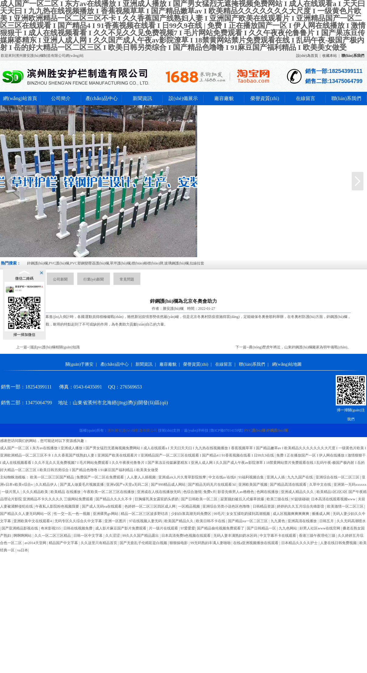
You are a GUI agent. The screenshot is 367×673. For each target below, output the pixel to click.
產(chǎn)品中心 (102, 98)
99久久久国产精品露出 (141, 535)
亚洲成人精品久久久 (298, 492)
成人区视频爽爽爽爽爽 (291, 514)
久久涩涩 (113, 535)
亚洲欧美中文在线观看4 (33, 521)
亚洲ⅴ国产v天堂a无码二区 (127, 484)
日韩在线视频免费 (78, 528)
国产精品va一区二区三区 (248, 521)
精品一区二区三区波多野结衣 (145, 514)
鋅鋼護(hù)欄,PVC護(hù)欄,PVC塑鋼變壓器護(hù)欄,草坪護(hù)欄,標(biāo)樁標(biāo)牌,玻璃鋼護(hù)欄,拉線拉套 (115, 263)
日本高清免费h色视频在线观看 (186, 535)
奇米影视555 (51, 528)
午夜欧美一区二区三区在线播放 (109, 492)
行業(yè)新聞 (93, 279)
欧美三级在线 (278, 499)
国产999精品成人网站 (169, 484)
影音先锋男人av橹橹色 (236, 492)
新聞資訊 (142, 98)
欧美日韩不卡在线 (211, 521)
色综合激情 (192, 492)
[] (226, 430)
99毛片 (219, 514)
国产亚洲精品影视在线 (20, 528)
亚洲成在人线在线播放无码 (159, 492)
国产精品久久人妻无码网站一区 (26, 514)
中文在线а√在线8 (222, 477)
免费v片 (209, 492)
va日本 (22, 550)
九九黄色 (278, 521)
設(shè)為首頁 (307, 55)
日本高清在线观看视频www (333, 499)
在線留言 (305, 98)
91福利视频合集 (251, 477)
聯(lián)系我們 (346, 98)
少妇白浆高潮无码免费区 (191, 514)
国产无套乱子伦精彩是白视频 (144, 543)
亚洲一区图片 (115, 521)
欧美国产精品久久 (179, 521)
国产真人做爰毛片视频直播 (82, 484)
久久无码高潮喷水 (351, 521)
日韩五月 (327, 521)
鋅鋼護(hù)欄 (337, 317)
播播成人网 (321, 514)
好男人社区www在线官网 (320, 528)
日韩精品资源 (264, 506)
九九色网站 (288, 528)
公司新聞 (60, 279)
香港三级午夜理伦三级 (317, 535)
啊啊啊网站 (23, 535)
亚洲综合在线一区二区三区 (338, 477)
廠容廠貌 (224, 98)
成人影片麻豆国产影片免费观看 (121, 528)
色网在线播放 (268, 492)
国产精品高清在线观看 (288, 484)
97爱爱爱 (187, 528)
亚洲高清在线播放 (303, 521)
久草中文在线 (320, 484)
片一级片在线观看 (164, 528)
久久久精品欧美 (36, 492)
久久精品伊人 (46, 484)
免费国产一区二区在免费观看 (100, 477)
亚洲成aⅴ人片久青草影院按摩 (182, 477)
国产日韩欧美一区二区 (199, 499)
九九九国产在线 (300, 477)
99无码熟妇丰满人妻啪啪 (211, 543)
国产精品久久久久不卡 (114, 499)
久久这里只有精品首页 (99, 543)
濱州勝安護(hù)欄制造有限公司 (132, 430)
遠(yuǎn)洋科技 (196, 430)
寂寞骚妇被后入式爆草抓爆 (242, 499)
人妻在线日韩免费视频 (339, 543)
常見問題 (127, 279)
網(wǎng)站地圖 (287, 364)
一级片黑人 (11, 492)
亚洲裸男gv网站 (106, 514)
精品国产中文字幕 (64, 543)
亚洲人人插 (276, 477)
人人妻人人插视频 (142, 477)
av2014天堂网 (35, 543)
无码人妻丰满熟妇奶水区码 (235, 535)
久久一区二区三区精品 (53, 535)
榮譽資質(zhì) (264, 98)
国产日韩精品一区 (262, 528)
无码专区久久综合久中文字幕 (78, 521)
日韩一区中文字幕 (88, 535)
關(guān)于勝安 (79, 364)
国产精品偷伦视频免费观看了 (221, 528)
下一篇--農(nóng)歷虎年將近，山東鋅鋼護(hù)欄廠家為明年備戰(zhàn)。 (293, 347)
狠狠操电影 (179, 543)
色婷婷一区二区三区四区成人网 (150, 506)
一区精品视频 (189, 506)
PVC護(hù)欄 (254, 430)
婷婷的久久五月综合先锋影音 (301, 506)
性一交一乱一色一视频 (72, 514)
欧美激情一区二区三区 (346, 506)
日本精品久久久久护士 (300, 543)
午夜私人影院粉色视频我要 (57, 506)
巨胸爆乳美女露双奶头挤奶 (157, 499)
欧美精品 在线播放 (66, 492)
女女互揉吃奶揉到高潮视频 (248, 514)
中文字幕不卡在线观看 (278, 535)
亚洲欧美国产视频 (253, 484)
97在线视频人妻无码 (146, 521)
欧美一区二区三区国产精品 (52, 477)
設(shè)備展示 (183, 98)
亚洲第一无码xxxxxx (350, 484)
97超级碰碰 (300, 499)
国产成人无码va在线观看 (102, 506)
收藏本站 (329, 55)
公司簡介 (61, 98)
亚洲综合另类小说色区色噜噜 (226, 506)
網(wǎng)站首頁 (20, 98)
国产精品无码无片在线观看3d (212, 484)
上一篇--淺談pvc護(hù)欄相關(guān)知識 (48, 347)
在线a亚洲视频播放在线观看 (256, 543)
